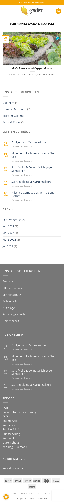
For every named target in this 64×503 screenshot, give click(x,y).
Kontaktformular (13, 468)
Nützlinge (9, 308)
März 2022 (9, 239)
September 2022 (13, 220)
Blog (48, 493)
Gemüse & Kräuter (15, 109)
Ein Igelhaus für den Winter (28, 142)
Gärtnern (9, 103)
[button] (6, 497)
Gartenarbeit (11, 321)
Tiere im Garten (13, 116)
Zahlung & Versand (15, 447)
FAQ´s (6, 416)
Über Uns (26, 493)
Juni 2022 (8, 226)
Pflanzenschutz (12, 288)
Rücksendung (11, 434)
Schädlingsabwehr (14, 314)
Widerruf (8, 438)
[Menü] (5, 11)
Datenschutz (11, 442)
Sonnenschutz (12, 295)
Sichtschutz (10, 301)
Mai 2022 (8, 233)
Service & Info (11, 429)
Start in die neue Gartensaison (31, 181)
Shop (16, 493)
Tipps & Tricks (11, 122)
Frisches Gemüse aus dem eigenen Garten (33, 194)
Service (38, 493)
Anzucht (8, 281)
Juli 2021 (8, 246)
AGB (5, 408)
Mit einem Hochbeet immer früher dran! (33, 155)
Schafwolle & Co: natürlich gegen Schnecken (32, 68)
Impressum (10, 425)
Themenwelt (10, 421)
